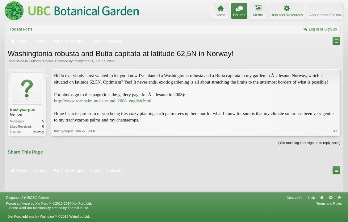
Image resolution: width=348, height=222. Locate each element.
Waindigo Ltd (79, 203)
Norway (38, 132)
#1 (335, 129)
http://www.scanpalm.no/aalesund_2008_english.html (102, 100)
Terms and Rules (329, 190)
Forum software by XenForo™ (49, 190)
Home (322, 184)
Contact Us (295, 184)
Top (331, 184)
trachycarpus (83, 61)
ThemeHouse (78, 194)
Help (311, 184)
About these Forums (325, 15)
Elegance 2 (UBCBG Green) (27, 184)
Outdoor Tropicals (42, 61)
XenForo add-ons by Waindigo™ (32, 203)
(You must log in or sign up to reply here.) (309, 142)
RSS (340, 184)
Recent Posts (21, 29)
